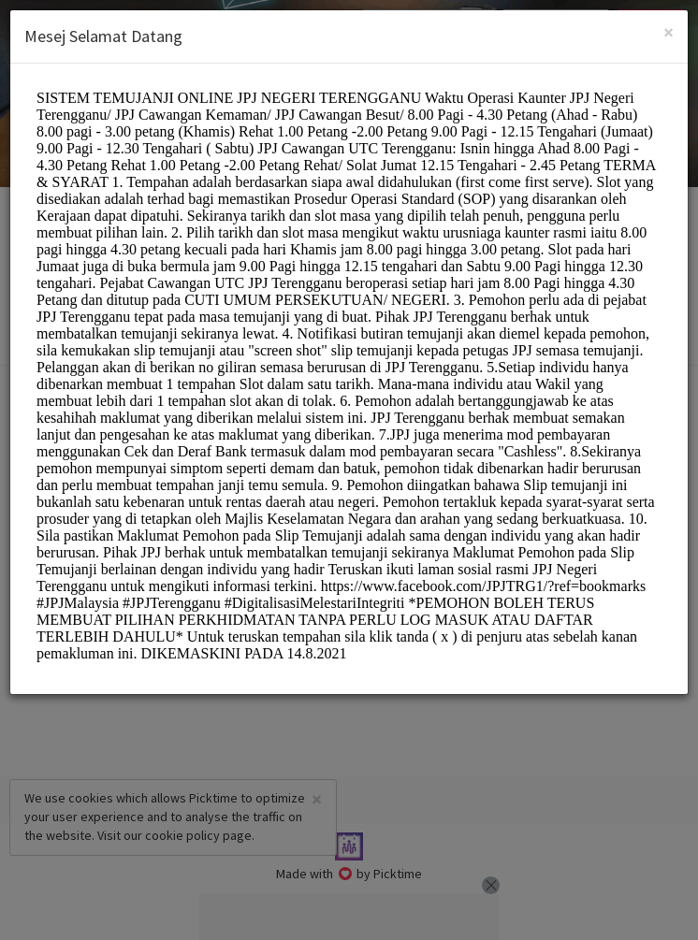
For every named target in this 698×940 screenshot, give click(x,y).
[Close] (668, 32)
